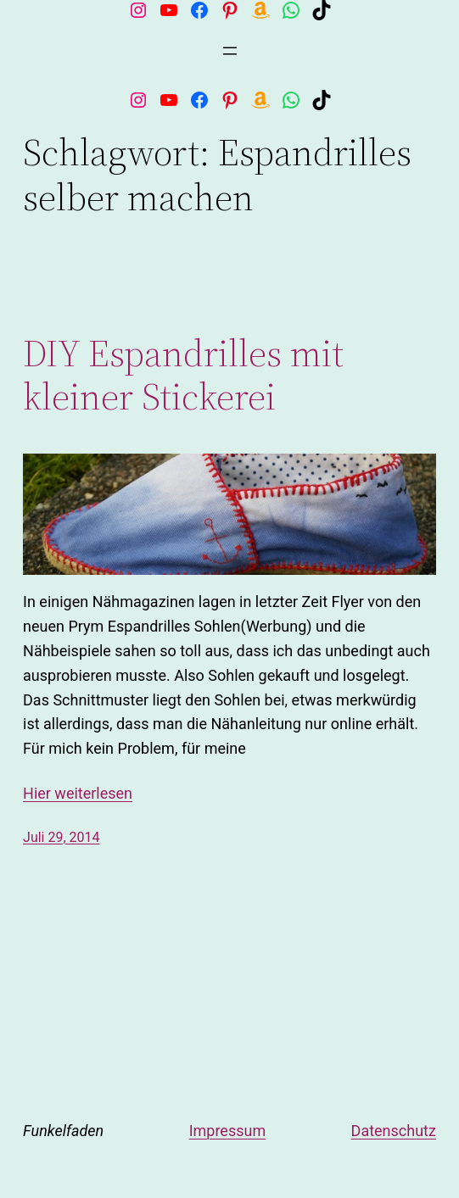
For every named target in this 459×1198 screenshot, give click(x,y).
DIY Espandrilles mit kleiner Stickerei (183, 375)
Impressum (227, 1130)
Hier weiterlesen (77, 793)
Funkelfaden (63, 1130)
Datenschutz (393, 1130)
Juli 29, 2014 (61, 837)
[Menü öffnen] (230, 51)
